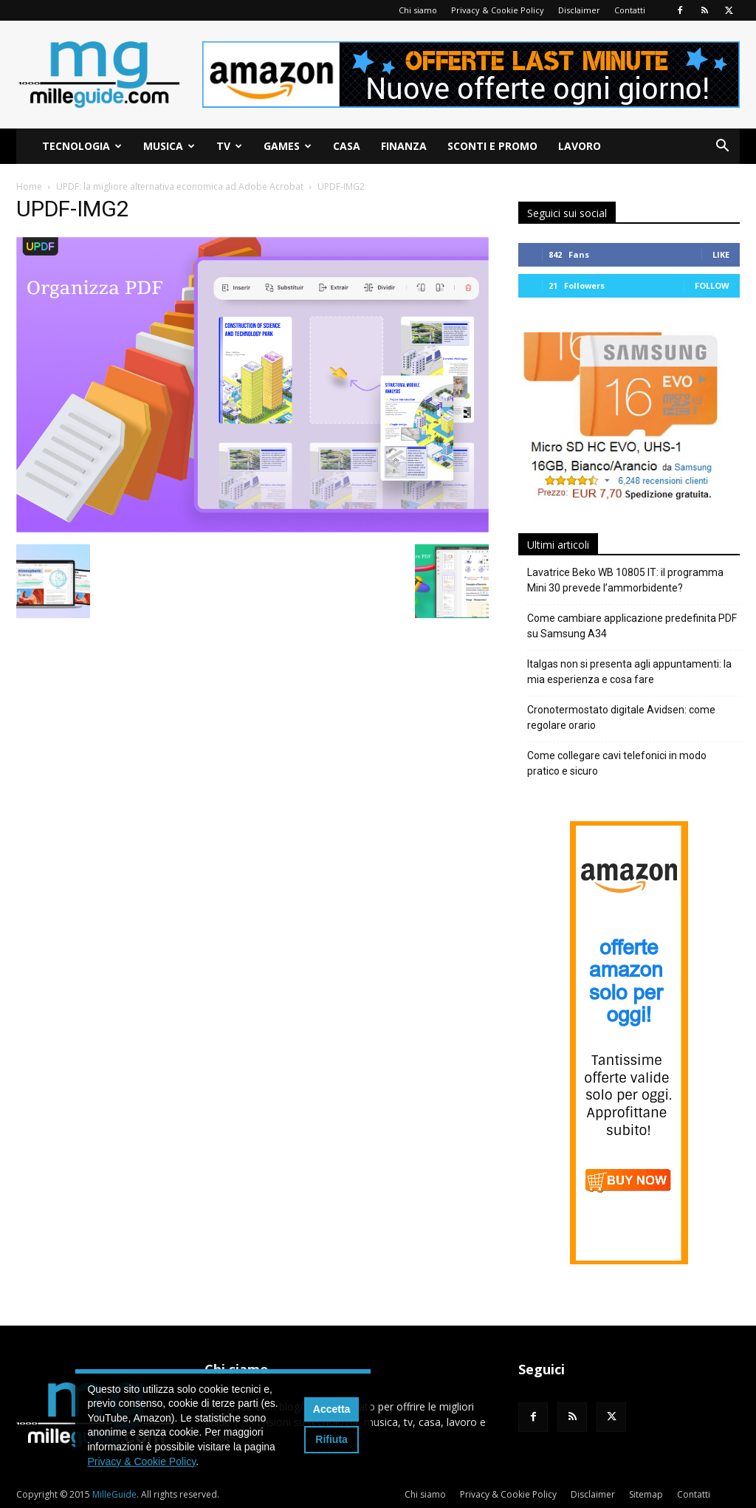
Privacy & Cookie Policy (497, 10)
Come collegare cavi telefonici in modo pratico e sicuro (617, 763)
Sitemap (646, 1494)
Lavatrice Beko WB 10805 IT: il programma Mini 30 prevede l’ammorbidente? (625, 580)
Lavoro (579, 146)
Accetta (332, 1409)
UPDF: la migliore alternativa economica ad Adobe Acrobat (179, 186)
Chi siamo (418, 10)
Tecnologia (82, 146)
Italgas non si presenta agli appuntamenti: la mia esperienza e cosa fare (629, 671)
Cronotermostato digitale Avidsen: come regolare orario (621, 717)
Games (288, 146)
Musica (169, 146)
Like (720, 254)
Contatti (629, 10)
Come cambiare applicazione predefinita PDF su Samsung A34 (632, 626)
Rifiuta (331, 1439)
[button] (722, 147)
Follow (712, 285)
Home (29, 186)
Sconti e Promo (492, 146)
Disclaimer (579, 10)
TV (229, 146)
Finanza (404, 146)
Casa (346, 146)
